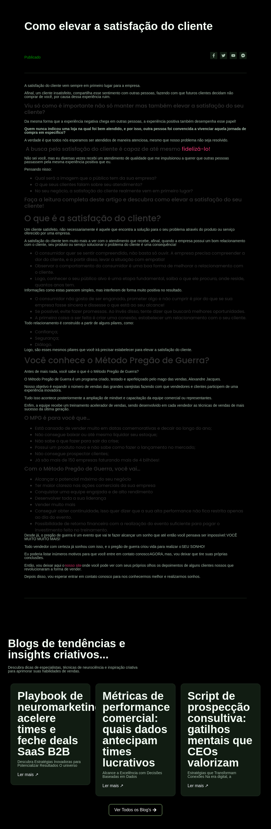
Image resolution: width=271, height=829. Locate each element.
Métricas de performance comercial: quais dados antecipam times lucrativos (136, 729)
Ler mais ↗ (27, 775)
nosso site (73, 565)
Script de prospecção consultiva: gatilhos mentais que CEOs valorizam (220, 729)
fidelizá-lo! (196, 149)
